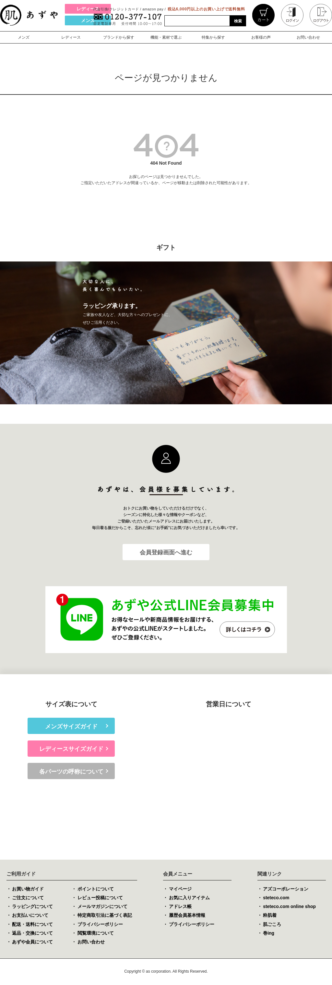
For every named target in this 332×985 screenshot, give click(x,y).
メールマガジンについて (102, 906)
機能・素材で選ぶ (166, 37)
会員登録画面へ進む (166, 552)
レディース (88, 8)
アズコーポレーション (285, 888)
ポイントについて (95, 888)
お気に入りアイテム (189, 897)
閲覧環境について (95, 933)
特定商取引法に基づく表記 (104, 915)
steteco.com (276, 897)
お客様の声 (261, 37)
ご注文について (28, 897)
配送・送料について (32, 924)
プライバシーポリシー (100, 924)
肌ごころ (272, 924)
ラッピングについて (32, 906)
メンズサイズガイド (71, 726)
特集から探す (213, 37)
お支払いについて (30, 915)
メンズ (88, 20)
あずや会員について (32, 942)
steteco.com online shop (289, 906)
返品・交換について (32, 933)
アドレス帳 (180, 906)
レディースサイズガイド (71, 749)
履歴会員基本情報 (187, 915)
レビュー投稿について (100, 897)
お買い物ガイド (28, 888)
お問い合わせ (308, 37)
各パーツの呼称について (71, 772)
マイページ (180, 888)
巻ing (268, 933)
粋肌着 (270, 915)
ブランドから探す (118, 37)
